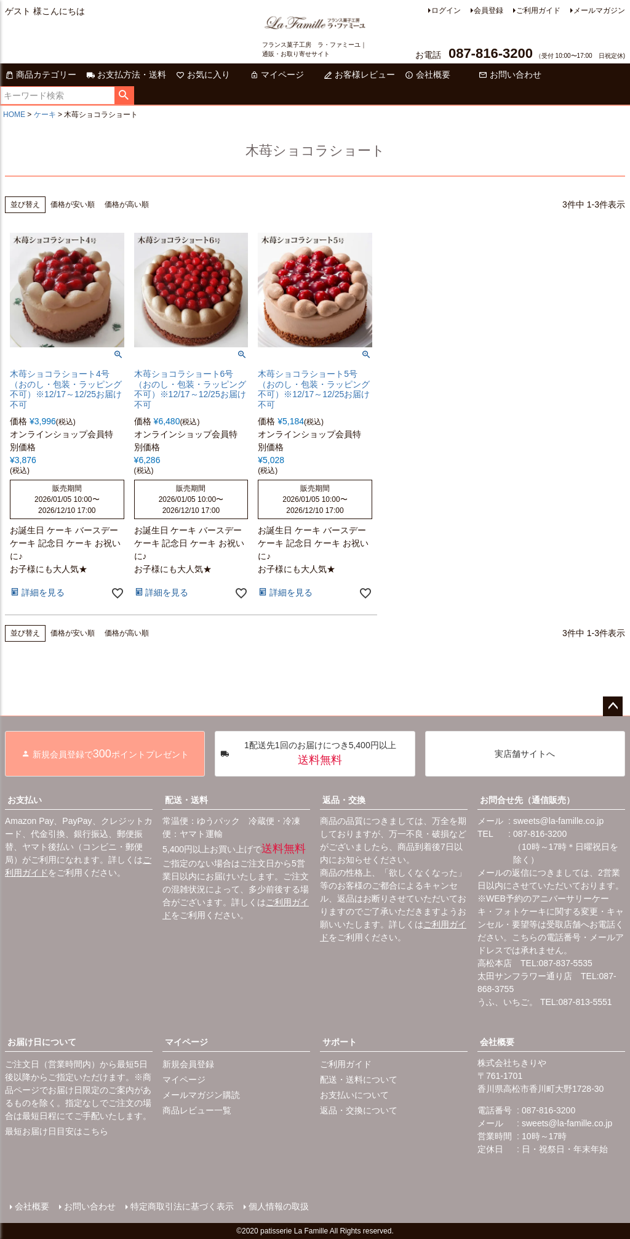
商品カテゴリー (40, 74)
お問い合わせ (510, 74)
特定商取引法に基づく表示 (182, 1206)
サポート (339, 1042)
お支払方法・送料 (126, 74)
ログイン (446, 10)
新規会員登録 (188, 1064)
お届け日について (41, 1042)
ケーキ (45, 114)
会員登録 (488, 10)
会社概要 (427, 74)
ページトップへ (613, 706)
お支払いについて (354, 1095)
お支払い (24, 800)
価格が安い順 (72, 204)
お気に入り (203, 74)
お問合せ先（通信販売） (527, 800)
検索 (124, 95)
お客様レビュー (359, 74)
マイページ (277, 74)
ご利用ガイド (538, 10)
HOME (14, 114)
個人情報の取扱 (279, 1206)
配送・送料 (186, 800)
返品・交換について (358, 1110)
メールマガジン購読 (201, 1095)
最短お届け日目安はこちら (56, 1131)
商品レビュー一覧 (196, 1110)
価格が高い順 (127, 204)
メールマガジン (599, 10)
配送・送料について (358, 1079)
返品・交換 (343, 800)
